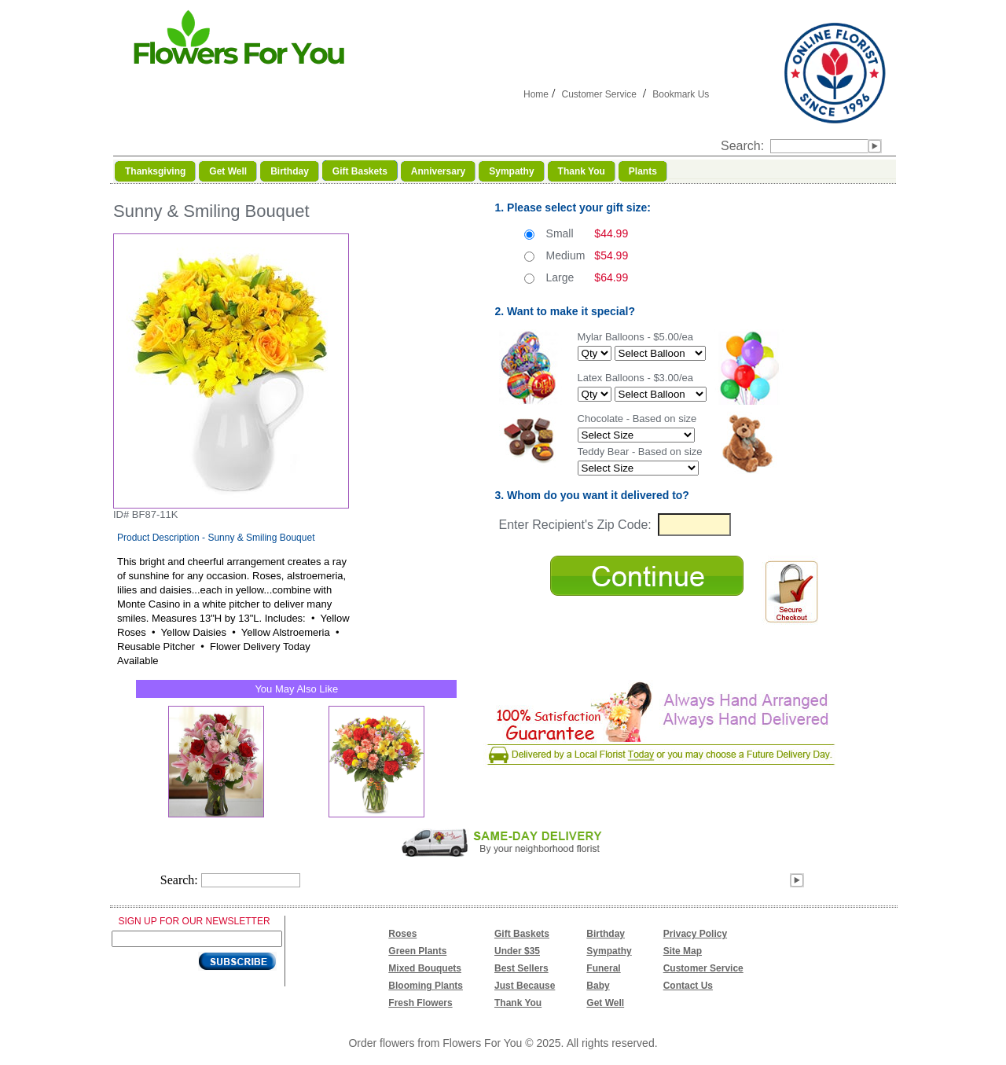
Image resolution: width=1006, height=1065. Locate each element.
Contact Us (688, 985)
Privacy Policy (695, 933)
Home (536, 94)
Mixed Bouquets (424, 968)
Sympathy (608, 951)
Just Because (524, 985)
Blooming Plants (425, 985)
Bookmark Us (680, 94)
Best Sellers (521, 968)
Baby (597, 985)
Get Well (605, 1002)
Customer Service (598, 94)
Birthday (605, 933)
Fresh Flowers (420, 1002)
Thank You (518, 1002)
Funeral (603, 968)
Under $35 (517, 951)
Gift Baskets (521, 933)
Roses (402, 933)
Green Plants (417, 951)
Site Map (682, 951)
